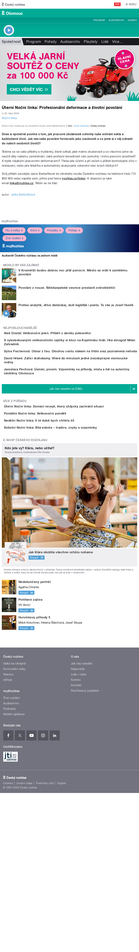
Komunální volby (14, 828)
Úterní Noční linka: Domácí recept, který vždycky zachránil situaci (68, 524)
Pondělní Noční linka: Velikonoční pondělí (49, 541)
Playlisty (91, 41)
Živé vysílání (14, 316)
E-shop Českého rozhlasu (25, 599)
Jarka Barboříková (23, 272)
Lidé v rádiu (79, 833)
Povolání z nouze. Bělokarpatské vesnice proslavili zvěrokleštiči (66, 366)
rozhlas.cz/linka (73, 256)
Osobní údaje (24, 942)
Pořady (51, 41)
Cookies (8, 942)
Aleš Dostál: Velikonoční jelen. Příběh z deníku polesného (61, 411)
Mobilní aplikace (14, 873)
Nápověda (78, 828)
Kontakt (76, 844)
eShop (7, 839)
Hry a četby (14, 308)
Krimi (34, 308)
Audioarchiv (116, 20)
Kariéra (75, 839)
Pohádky (54, 308)
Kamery (132, 20)
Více (117, 41)
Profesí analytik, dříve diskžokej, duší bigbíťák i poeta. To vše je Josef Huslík (75, 383)
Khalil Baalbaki (81, 204)
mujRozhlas (9, 299)
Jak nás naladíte (81, 822)
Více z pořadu (15, 519)
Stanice (8, 833)
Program (99, 20)
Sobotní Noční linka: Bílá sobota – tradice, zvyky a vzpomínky (64, 576)
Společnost (11, 41)
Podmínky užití (45, 942)
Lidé (105, 41)
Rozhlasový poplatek (85, 849)
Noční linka (9, 118)
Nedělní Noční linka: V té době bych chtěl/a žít (53, 559)
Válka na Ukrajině (14, 822)
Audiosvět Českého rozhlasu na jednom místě (29, 333)
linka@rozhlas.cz (21, 261)
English (61, 942)
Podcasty (9, 868)
